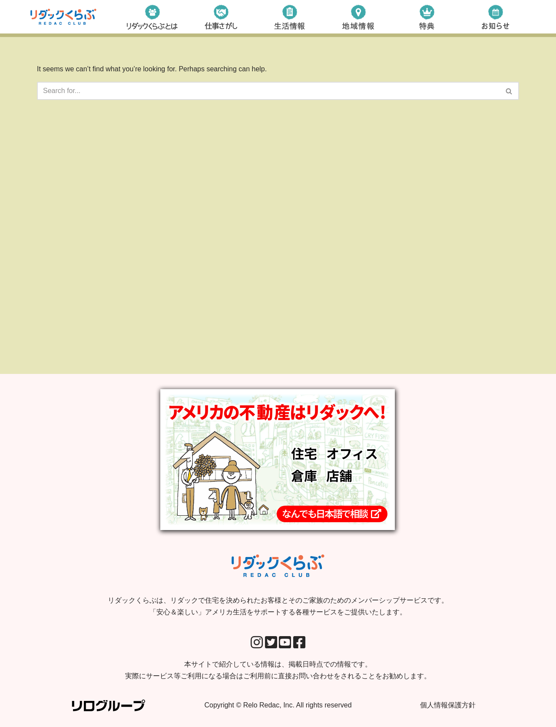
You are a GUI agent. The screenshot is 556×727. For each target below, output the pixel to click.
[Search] (268, 91)
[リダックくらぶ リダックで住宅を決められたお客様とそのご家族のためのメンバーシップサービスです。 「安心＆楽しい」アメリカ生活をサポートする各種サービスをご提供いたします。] (63, 17)
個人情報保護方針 (448, 705)
